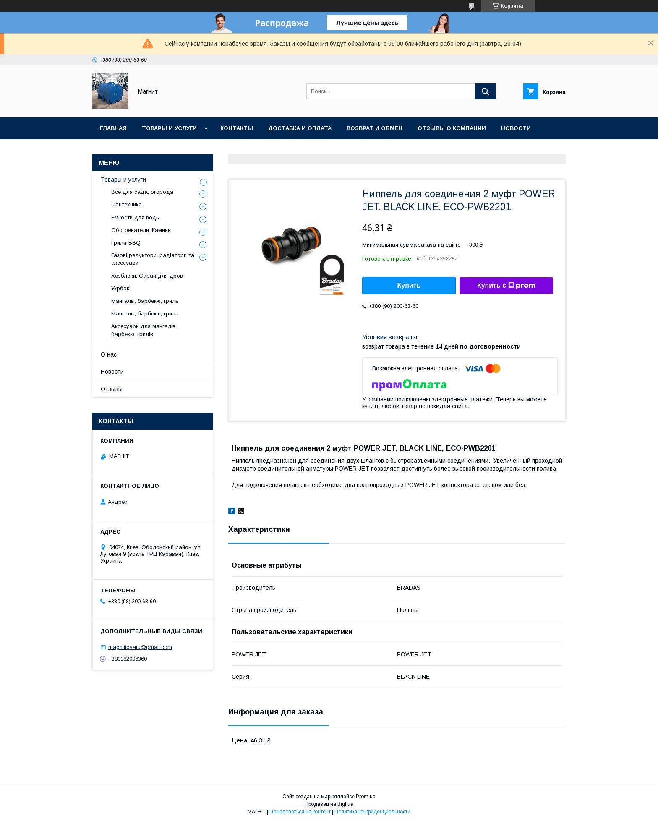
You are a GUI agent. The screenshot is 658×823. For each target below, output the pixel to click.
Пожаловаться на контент (300, 812)
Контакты (236, 128)
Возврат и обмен (374, 128)
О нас (109, 354)
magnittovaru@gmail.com (140, 647)
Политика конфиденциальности (372, 812)
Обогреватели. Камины (141, 230)
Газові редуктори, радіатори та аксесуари (152, 259)
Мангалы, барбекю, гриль (144, 301)
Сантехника (126, 204)
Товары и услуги (169, 128)
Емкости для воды (135, 217)
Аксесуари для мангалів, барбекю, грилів (144, 330)
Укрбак (120, 288)
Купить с (506, 285)
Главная (113, 128)
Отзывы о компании (452, 128)
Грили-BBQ (126, 243)
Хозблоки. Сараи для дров (147, 276)
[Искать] (485, 91)
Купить (409, 285)
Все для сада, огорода (142, 192)
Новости (516, 128)
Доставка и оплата (300, 128)
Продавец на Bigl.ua (329, 804)
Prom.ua (366, 797)
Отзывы (112, 388)
